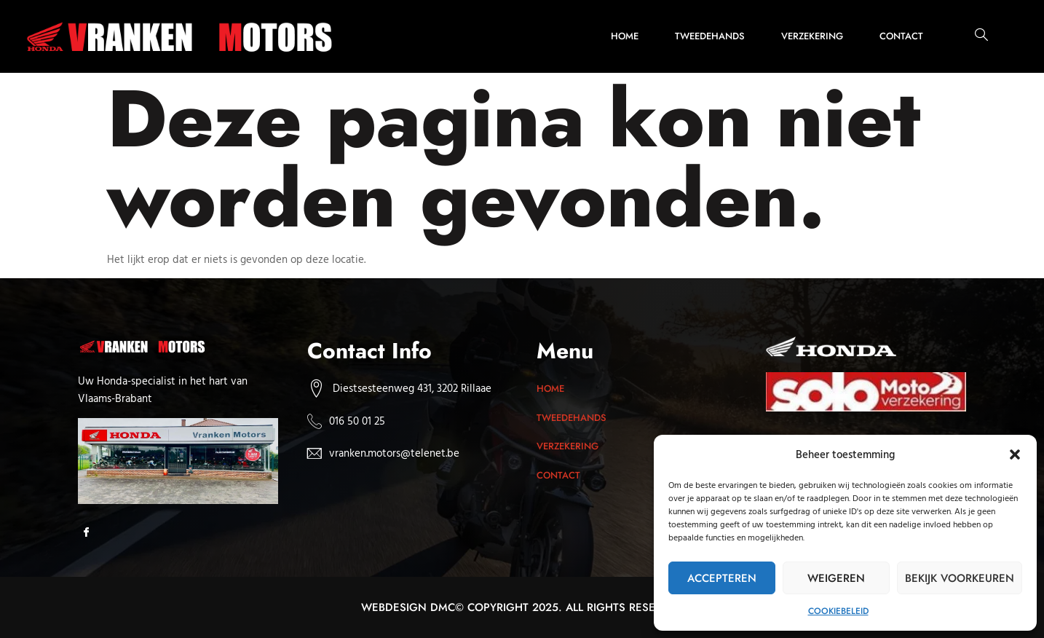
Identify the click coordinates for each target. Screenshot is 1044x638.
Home (624, 36)
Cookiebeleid (838, 611)
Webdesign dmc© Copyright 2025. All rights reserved (522, 607)
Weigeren (836, 578)
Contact (901, 36)
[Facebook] (91, 533)
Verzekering (812, 36)
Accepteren (721, 578)
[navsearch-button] (974, 36)
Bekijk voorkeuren (959, 578)
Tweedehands (710, 36)
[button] (1015, 454)
